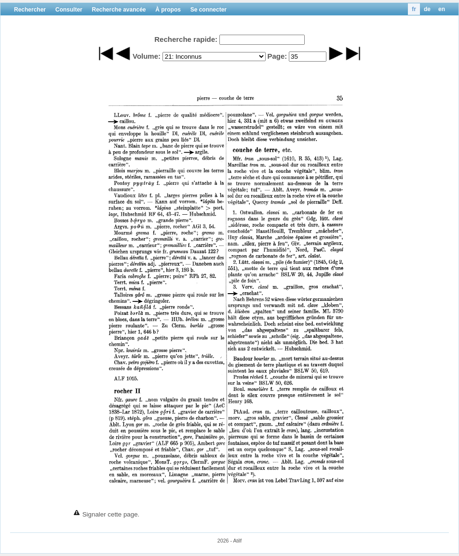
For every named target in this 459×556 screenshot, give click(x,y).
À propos (168, 9)
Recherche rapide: (185, 39)
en (441, 9)
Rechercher (30, 9)
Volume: (147, 56)
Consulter (68, 9)
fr (414, 9)
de (427, 9)
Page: (277, 56)
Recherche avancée (119, 9)
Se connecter (208, 9)
